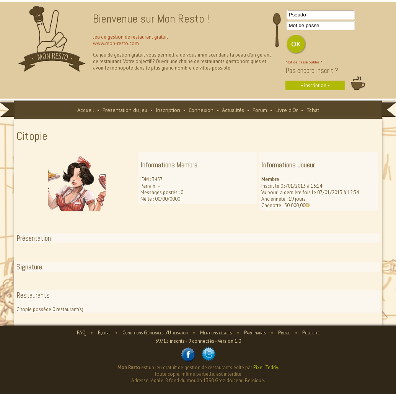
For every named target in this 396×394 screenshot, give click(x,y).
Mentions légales (216, 332)
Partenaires (255, 332)
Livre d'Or (286, 109)
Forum (260, 109)
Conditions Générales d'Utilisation (155, 332)
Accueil (85, 109)
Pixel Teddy (265, 367)
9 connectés (201, 341)
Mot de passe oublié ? (303, 62)
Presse (284, 332)
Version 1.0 (229, 341)
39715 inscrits (170, 341)
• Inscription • (315, 85)
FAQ (81, 332)
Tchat (312, 109)
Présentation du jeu (125, 109)
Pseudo (297, 15)
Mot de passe (304, 25)
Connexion (201, 109)
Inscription (168, 109)
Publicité (310, 332)
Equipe (104, 332)
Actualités (233, 109)
